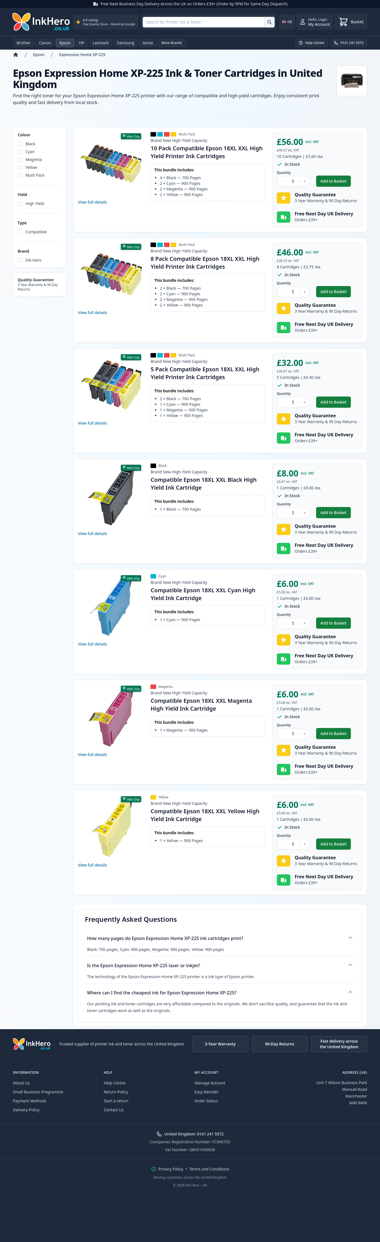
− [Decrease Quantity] (282, 181)
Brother (24, 42)
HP (81, 42)
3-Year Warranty (220, 1044)
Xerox (148, 42)
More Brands (171, 42)
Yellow (31, 167)
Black (30, 143)
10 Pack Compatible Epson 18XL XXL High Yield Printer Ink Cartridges (206, 152)
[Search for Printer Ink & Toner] (269, 22)
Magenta (34, 159)
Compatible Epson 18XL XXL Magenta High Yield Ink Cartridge (201, 704)
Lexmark (101, 42)
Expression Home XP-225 (82, 54)
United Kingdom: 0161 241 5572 (190, 1134)
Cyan (30, 151)
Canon (45, 42)
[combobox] (209, 22)
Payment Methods (30, 1100)
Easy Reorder (206, 1091)
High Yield (35, 203)
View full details (92, 202)
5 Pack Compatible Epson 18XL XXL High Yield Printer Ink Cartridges (204, 373)
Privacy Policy (171, 1169)
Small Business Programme (38, 1091)
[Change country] (287, 22)
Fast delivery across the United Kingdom (339, 1043)
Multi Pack (35, 175)
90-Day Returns (279, 1044)
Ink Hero (33, 260)
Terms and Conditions (209, 1169)
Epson (65, 42)
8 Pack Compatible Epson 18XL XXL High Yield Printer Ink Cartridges (204, 262)
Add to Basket (336, 182)
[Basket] (351, 21)
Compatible (36, 231)
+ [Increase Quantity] (304, 181)
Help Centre (115, 1083)
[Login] (315, 21)
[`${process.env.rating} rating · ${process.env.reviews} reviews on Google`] (105, 22)
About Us (21, 1083)
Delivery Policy (26, 1109)
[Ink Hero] (41, 22)
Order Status (206, 1100)
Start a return (116, 1100)
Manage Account (209, 1083)
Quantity (284, 172)
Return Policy (116, 1091)
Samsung (125, 42)
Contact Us (114, 1109)
